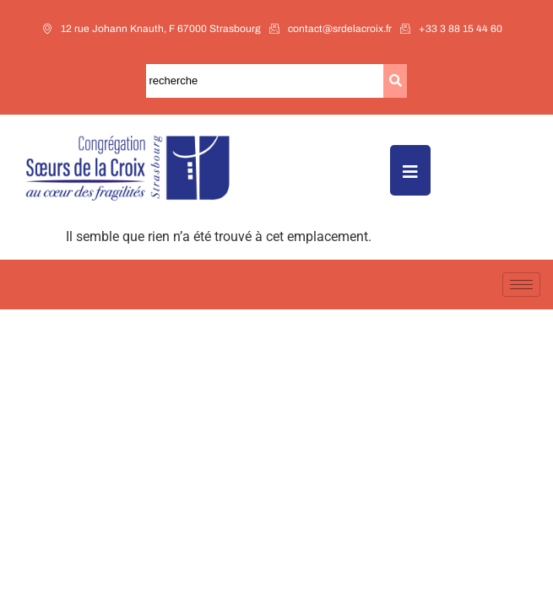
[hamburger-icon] (521, 284)
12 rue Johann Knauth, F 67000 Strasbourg (151, 29)
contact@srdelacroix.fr (330, 29)
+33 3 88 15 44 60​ (451, 29)
